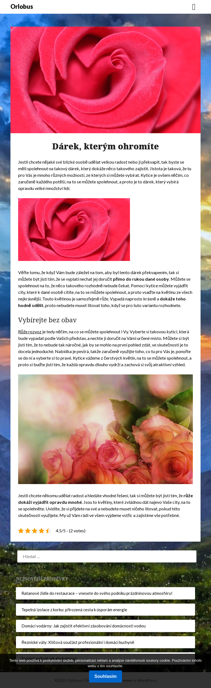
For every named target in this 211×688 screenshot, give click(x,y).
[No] (204, 671)
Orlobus (21, 6)
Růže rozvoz (29, 331)
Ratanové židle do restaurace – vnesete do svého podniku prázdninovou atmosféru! (97, 593)
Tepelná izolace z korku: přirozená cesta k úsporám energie (74, 609)
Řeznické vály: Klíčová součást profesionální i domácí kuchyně (77, 642)
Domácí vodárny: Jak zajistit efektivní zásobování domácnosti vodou (83, 625)
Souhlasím (106, 676)
